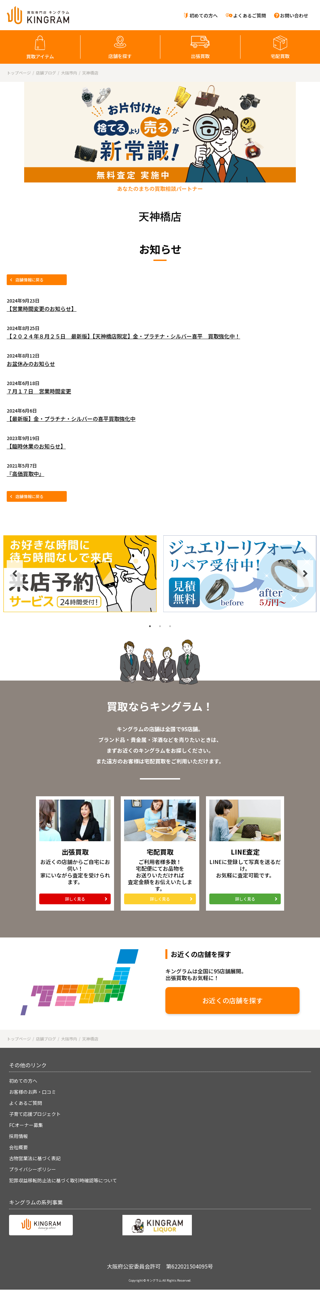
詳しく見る (75, 899)
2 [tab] (160, 626)
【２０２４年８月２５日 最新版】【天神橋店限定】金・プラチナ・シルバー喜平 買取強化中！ (123, 336)
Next (305, 573)
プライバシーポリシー (32, 1169)
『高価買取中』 (25, 474)
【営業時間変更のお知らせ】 (41, 309)
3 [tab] (170, 626)
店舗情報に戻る (29, 279)
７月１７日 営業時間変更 (39, 391)
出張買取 (200, 56)
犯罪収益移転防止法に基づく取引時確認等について (63, 1180)
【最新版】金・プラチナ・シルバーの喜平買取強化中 (71, 419)
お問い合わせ (294, 15)
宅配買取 (280, 56)
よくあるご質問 (249, 15)
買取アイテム (40, 56)
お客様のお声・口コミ (32, 1091)
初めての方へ (204, 15)
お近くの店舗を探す (232, 1000)
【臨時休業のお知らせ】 (36, 446)
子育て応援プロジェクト (35, 1114)
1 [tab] (150, 626)
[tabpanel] (80, 573)
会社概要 (18, 1147)
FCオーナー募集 (26, 1125)
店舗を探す (120, 56)
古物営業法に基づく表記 (35, 1158)
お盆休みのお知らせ (31, 364)
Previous (15, 573)
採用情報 (18, 1136)
